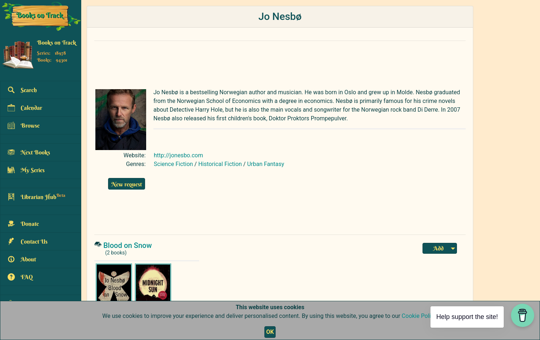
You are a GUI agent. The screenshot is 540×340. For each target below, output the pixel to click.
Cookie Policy (419, 315)
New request (126, 184)
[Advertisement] (266, 63)
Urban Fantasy (265, 164)
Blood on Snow (127, 245)
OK (270, 331)
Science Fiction (173, 164)
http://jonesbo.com (178, 155)
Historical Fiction (220, 164)
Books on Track (56, 42)
